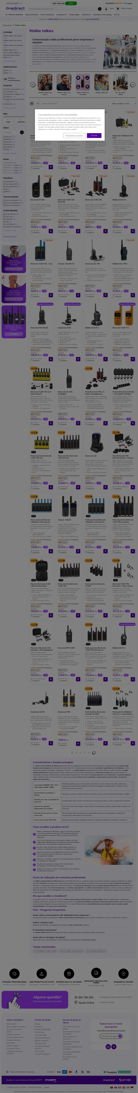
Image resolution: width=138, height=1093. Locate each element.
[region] (70, 125)
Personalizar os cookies (74, 135)
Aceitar (94, 135)
